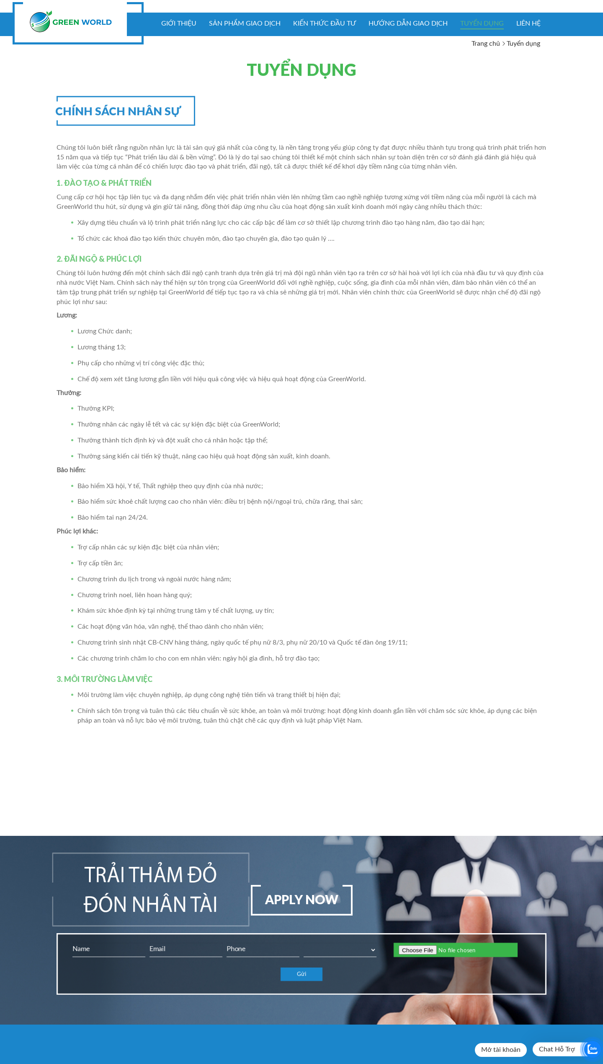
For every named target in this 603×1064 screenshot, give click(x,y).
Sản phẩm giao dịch (245, 23)
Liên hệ (528, 23)
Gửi (301, 974)
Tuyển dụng (482, 23)
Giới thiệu (178, 23)
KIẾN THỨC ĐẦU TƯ (324, 23)
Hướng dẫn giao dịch (408, 23)
